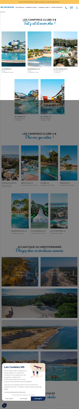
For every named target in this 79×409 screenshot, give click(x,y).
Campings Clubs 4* (44, 7)
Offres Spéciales (56, 7)
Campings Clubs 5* (31, 7)
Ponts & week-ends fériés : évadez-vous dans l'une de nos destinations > (39, 2)
